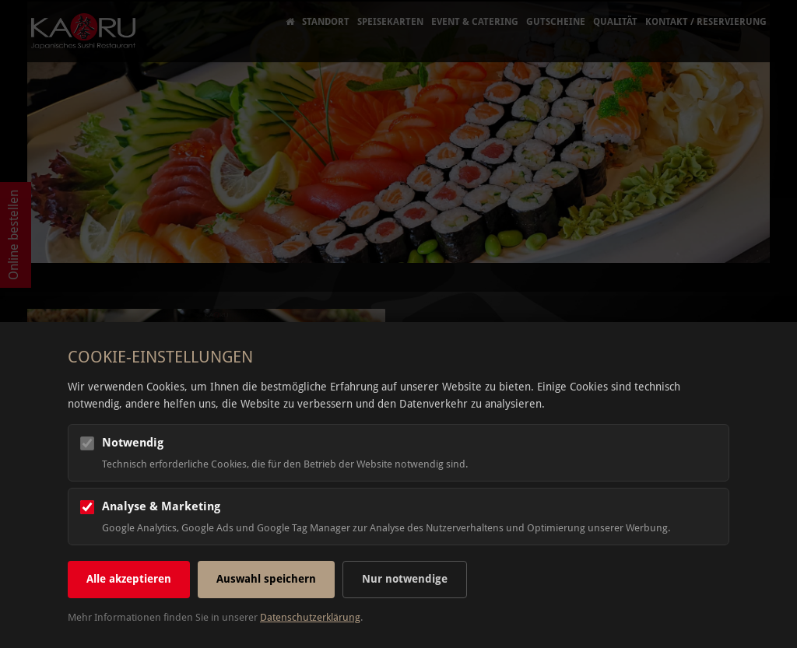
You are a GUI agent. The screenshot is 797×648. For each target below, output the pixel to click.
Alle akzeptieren (128, 579)
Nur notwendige (405, 579)
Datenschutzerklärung (310, 617)
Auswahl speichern (266, 579)
